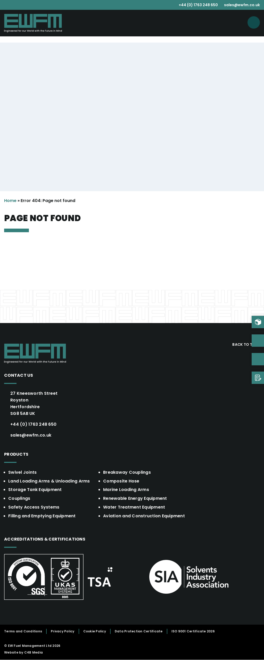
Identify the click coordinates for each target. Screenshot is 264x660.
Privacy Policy (63, 631)
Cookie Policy (94, 631)
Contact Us (18, 375)
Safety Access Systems (33, 507)
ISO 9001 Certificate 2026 (193, 631)
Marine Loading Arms (126, 490)
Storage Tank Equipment (35, 490)
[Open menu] (254, 22)
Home (10, 201)
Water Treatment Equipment (134, 507)
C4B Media (33, 652)
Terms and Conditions (23, 631)
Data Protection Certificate (139, 631)
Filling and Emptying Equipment (42, 516)
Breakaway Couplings (127, 472)
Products (16, 454)
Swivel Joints (22, 472)
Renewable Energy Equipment (135, 499)
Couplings (19, 499)
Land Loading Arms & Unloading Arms (49, 481)
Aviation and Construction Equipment (144, 516)
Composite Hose (121, 481)
